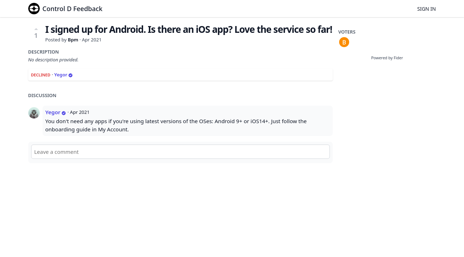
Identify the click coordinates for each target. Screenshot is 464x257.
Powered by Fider (387, 57)
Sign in (426, 8)
